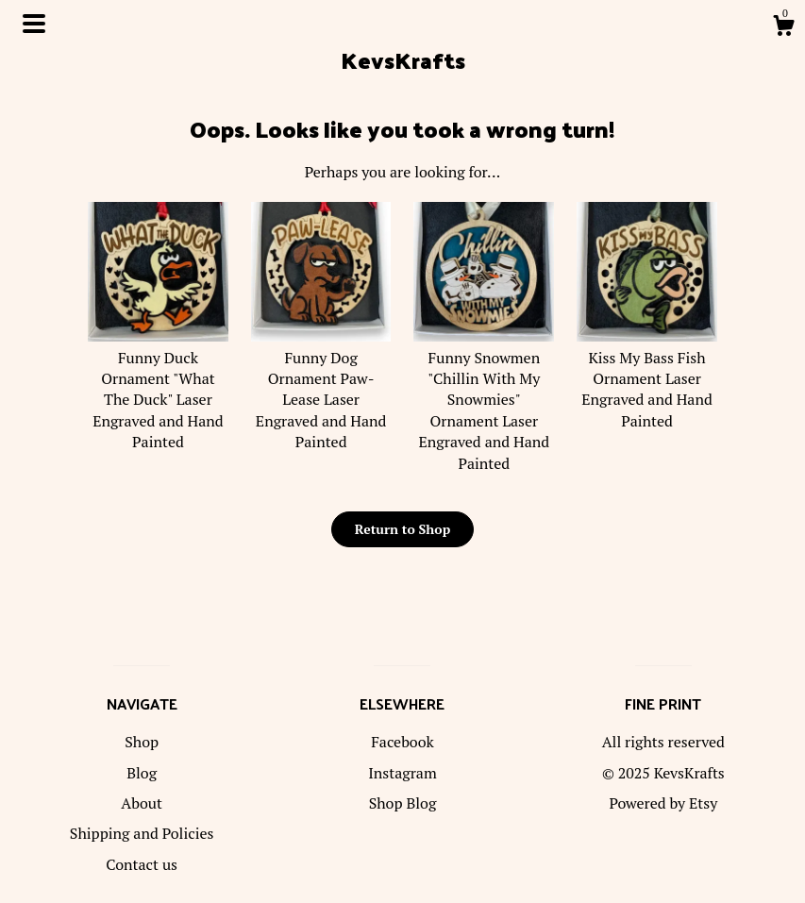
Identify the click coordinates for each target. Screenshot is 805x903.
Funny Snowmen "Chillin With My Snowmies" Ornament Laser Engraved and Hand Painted (483, 399)
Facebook (402, 741)
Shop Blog (403, 803)
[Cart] (783, 28)
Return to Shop (402, 529)
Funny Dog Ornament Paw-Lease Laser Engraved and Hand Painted (321, 389)
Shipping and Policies (142, 833)
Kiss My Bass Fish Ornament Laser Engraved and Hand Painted (647, 378)
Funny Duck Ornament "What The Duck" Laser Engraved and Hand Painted (158, 389)
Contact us (141, 864)
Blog (141, 772)
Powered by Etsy (663, 803)
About (141, 803)
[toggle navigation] (34, 23)
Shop (142, 741)
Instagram (402, 772)
